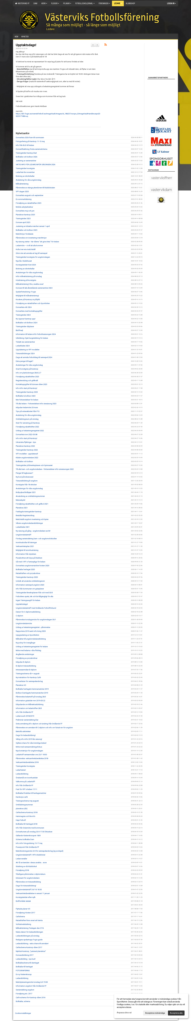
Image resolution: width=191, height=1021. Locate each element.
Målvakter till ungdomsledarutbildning (31, 639)
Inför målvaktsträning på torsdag (29, 276)
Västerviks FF (22, 3)
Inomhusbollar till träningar (26, 542)
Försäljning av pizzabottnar (26, 658)
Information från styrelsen (26, 554)
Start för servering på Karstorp (28, 423)
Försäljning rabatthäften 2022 (27, 427)
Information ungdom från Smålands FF (31, 986)
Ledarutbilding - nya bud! (25, 959)
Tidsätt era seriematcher (25, 342)
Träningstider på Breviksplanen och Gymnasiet (34, 465)
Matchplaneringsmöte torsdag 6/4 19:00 (32, 982)
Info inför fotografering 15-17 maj (29, 843)
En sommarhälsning (23, 199)
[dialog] (151, 1005)
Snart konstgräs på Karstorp (27, 369)
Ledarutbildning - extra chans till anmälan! (32, 943)
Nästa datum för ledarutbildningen (29, 932)
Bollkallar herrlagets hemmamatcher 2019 (32, 689)
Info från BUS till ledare (25, 145)
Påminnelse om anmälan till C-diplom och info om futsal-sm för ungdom (44, 728)
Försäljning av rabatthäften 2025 (28, 203)
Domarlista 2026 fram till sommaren (30, 137)
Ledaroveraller (21, 859)
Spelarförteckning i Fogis (26, 292)
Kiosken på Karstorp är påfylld (28, 299)
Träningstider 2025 (23, 218)
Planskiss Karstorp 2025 (25, 215)
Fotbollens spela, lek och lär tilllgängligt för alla (34, 596)
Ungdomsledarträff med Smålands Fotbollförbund (36, 608)
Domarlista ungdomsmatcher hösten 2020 (32, 566)
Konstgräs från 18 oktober (26, 485)
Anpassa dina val (124, 1012)
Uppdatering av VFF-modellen (27, 350)
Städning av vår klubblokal (26, 866)
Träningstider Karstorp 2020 (27, 577)
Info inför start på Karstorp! (26, 388)
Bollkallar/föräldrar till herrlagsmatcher (31, 793)
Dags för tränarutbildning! (26, 886)
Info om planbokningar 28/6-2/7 (28, 373)
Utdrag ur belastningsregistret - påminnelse (33, 627)
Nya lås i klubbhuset (24, 261)
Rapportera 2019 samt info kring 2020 (31, 631)
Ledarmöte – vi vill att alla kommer (29, 245)
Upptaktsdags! (26, 45)
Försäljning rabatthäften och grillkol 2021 (32, 504)
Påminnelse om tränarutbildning (28, 882)
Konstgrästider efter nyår (25, 897)
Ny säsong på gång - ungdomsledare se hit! (33, 531)
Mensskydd (20, 500)
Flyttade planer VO (23, 909)
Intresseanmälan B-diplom (26, 670)
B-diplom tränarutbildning (26, 666)
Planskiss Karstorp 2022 (25, 446)
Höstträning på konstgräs (26, 280)
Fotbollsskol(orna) (85, 3)
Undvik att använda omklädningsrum (30, 581)
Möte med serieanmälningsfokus (29, 747)
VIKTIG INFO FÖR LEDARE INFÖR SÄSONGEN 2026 (35, 164)
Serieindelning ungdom (25, 990)
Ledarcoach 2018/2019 (25, 716)
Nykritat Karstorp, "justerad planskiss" (31, 951)
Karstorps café (22, 797)
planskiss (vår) (21, 809)
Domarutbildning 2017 (24, 955)
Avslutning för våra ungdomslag (28, 180)
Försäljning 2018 (22, 870)
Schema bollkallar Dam (25, 839)
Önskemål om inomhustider (27, 778)
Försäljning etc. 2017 (24, 994)
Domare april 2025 (23, 222)
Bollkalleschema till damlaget (27, 963)
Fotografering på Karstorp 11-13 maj (30, 141)
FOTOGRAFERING (23, 970)
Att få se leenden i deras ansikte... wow (31, 863)
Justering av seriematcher (26, 161)
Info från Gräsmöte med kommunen (30, 828)
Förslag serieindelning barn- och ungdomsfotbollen (36, 539)
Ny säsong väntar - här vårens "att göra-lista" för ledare (37, 242)
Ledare (118, 3)
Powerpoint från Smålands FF (27, 847)
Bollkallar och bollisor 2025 (26, 230)
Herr (44, 3)
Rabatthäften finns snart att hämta (29, 920)
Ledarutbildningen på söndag (27, 936)
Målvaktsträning (22, 184)
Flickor (55, 3)
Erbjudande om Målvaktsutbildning (29, 704)
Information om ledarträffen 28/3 (29, 708)
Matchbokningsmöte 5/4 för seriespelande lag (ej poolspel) (39, 851)
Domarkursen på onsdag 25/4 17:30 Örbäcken (34, 832)
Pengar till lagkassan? (24, 473)
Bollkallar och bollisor (24, 461)
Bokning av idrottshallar (25, 176)
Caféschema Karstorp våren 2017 (29, 947)
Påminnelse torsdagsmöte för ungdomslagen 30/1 (36, 620)
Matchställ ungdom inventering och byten (32, 519)
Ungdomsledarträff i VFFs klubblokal (30, 855)
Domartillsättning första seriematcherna (31, 149)
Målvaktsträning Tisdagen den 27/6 (30, 928)
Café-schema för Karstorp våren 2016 (30, 997)
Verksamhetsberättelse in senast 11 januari (33, 893)
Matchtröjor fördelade (24, 234)
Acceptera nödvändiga (155, 1013)
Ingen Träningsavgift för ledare (28, 600)
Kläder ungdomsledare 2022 (27, 458)
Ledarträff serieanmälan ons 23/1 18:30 (31, 755)
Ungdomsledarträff (23, 535)
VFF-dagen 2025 (22, 191)
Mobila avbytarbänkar (24, 207)
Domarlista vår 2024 (23, 307)
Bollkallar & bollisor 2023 (25, 396)
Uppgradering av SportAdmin (27, 635)
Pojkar (67, 3)
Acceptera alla (176, 1013)
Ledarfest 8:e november (25, 172)
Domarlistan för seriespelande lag (29, 681)
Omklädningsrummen (24, 805)
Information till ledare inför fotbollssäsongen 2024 (36, 334)
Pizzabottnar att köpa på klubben (29, 558)
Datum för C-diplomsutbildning (28, 612)
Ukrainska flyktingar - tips (26, 442)
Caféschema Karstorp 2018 (26, 812)
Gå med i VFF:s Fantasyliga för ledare (30, 562)
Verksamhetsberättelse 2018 (27, 762)
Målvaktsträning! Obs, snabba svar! (30, 284)
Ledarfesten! (21, 770)
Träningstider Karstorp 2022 (27, 450)
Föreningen (104, 3)
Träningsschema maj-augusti (27, 801)
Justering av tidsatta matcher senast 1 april (33, 226)
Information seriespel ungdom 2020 (30, 585)
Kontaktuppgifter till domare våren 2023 (31, 384)
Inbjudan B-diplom (23, 662)
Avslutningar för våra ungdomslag (29, 272)
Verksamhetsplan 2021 (25, 546)
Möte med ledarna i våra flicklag (28, 650)
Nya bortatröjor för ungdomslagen (29, 751)
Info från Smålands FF (24, 712)
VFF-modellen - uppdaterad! (27, 454)
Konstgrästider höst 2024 (26, 265)
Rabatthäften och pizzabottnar (28, 573)
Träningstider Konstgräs (25, 766)
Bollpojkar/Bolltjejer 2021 (26, 492)
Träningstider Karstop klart (26, 153)
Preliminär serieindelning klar (27, 720)
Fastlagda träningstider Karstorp (28, 512)
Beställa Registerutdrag (25, 515)
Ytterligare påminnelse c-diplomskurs (30, 874)
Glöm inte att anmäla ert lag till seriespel (31, 253)
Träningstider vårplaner (25, 326)
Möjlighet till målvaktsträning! (27, 296)
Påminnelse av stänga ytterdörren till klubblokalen (35, 188)
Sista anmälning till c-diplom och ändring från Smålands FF (39, 724)
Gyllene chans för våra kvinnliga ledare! (31, 743)
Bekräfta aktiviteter (23, 731)
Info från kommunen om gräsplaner (30, 589)
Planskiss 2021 (22, 508)
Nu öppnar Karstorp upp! (25, 319)
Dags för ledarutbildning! (26, 735)
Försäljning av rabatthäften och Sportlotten (33, 303)
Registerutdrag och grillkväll (27, 380)
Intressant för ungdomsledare (27, 878)
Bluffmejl (19, 330)
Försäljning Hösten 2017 (25, 913)
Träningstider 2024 (23, 315)
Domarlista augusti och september (29, 195)
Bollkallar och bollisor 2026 (26, 157)
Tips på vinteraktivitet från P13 (27, 411)
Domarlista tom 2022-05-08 (26, 434)
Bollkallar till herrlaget (24, 967)
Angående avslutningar (25, 654)
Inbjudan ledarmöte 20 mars (27, 407)
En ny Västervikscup (24, 974)
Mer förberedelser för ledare (27, 400)
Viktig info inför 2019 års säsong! (29, 739)
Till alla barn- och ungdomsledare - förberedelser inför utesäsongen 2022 (45, 469)
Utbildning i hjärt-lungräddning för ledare (32, 338)
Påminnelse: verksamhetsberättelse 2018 (32, 758)
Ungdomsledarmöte (24, 623)
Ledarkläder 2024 (23, 346)
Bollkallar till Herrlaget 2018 (26, 824)
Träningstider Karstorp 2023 (27, 392)
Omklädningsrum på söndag (27, 419)
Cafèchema (20, 916)
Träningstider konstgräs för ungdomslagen (33, 257)
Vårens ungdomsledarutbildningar (29, 523)
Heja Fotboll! (21, 820)
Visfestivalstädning (23, 924)
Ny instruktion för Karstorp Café (28, 677)
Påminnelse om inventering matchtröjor (31, 238)
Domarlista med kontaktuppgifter (29, 311)
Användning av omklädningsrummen (30, 496)
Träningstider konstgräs (25, 168)
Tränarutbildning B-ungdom (27, 481)
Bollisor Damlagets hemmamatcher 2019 (32, 693)
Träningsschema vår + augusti (27, 674)
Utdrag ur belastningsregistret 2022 (30, 431)
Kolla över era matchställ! (26, 249)
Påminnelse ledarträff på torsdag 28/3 (31, 697)
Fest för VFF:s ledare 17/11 (26, 789)
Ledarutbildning (22, 774)
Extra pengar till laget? (24, 361)
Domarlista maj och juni (25, 211)
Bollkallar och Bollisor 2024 (26, 323)
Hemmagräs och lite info (25, 816)
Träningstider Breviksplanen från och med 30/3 (34, 593)
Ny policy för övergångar (25, 643)
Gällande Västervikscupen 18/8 (28, 836)
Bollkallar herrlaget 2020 (25, 569)
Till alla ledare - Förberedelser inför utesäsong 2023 (36, 404)
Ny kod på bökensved (24, 477)
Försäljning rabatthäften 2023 (27, 377)
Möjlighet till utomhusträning (27, 550)
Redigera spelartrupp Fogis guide (29, 940)
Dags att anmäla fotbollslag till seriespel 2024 (34, 357)
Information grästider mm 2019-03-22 (30, 701)
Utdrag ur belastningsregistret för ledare (32, 647)
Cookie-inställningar (23, 1013)
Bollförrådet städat (23, 901)
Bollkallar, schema (23, 1001)
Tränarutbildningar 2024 (25, 353)
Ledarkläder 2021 (23, 527)
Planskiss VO (21, 685)
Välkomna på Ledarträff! (25, 782)
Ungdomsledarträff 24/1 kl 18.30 (29, 890)
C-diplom (19, 616)
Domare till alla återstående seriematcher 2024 (34, 288)
